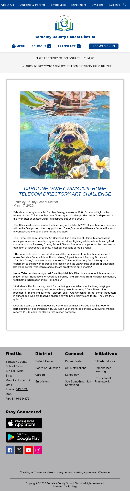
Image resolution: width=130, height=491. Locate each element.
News (91, 58)
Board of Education (47, 368)
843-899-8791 (21, 398)
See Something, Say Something (78, 383)
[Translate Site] (69, 46)
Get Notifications (75, 368)
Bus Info (115, 4)
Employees (58, 4)
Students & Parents (32, 4)
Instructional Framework (103, 379)
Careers (40, 374)
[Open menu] (18, 46)
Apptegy (72, 486)
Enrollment (78, 4)
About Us (7, 4)
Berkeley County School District (58, 58)
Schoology (72, 374)
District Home (44, 361)
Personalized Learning (103, 369)
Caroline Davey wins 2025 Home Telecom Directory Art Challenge (69, 66)
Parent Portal (73, 361)
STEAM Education (106, 361)
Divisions (98, 4)
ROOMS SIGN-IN (104, 46)
